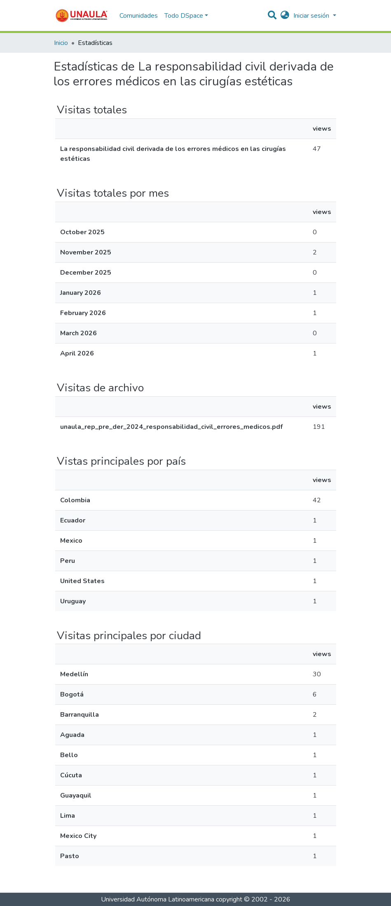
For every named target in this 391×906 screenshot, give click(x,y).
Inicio (61, 42)
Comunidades (138, 15)
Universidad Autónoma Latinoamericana (157, 899)
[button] (285, 16)
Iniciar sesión (312, 15)
